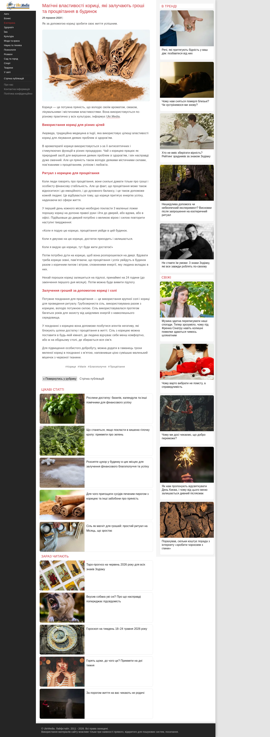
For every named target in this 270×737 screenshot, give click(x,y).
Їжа (6, 31)
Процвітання (117, 366)
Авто (6, 14)
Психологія (10, 49)
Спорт (7, 63)
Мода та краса (12, 40)
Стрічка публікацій (92, 378)
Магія (83, 366)
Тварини (8, 67)
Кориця (71, 366)
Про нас (8, 84)
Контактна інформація (17, 89)
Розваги (8, 54)
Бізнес (7, 18)
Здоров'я (9, 27)
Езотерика (9, 23)
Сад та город (11, 58)
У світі (7, 72)
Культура (9, 36)
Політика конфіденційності (19, 93)
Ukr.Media (113, 116)
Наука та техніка (13, 45)
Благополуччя (98, 366)
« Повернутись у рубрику (59, 378)
